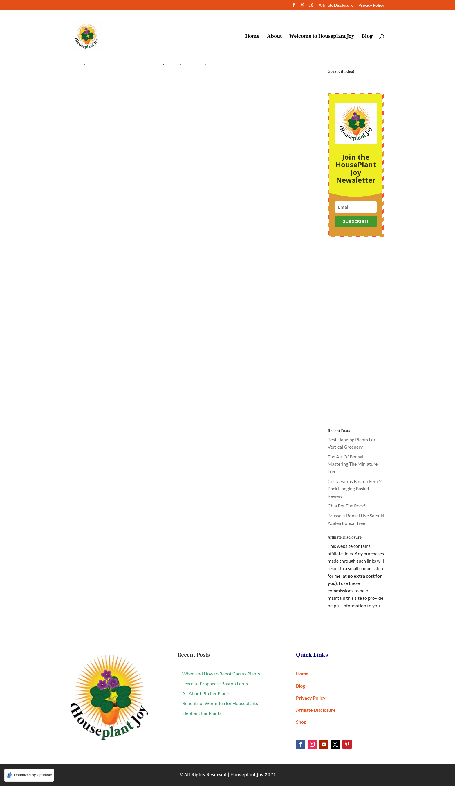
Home (252, 37)
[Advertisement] (356, 333)
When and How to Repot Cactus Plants (221, 673)
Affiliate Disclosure (336, 5)
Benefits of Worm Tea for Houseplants (220, 703)
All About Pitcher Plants (206, 693)
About (274, 37)
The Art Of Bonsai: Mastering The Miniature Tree (353, 464)
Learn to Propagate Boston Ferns (215, 683)
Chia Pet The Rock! (346, 505)
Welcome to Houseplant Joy (321, 37)
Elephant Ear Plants (201, 713)
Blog (367, 37)
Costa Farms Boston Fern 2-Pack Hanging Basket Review (355, 488)
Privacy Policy (371, 5)
